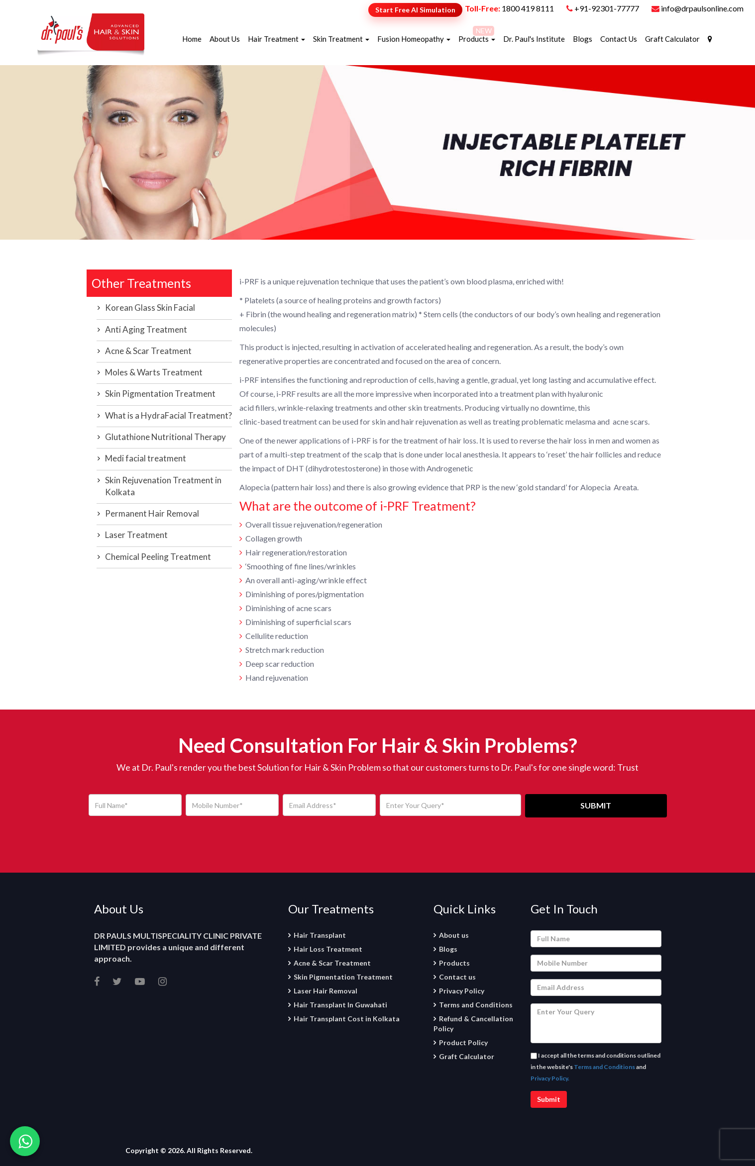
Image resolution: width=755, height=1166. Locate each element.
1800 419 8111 (528, 8)
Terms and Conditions (476, 1004)
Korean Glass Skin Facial (150, 307)
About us (454, 935)
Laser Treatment (136, 535)
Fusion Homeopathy (413, 38)
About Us (225, 38)
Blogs (582, 38)
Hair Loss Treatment (328, 949)
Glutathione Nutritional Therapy (165, 437)
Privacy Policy (461, 991)
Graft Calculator (672, 38)
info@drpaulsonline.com (697, 8)
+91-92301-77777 (607, 8)
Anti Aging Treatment (146, 329)
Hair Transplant (320, 935)
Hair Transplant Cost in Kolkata (347, 1018)
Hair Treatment (276, 38)
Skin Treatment (341, 38)
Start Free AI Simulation (415, 9)
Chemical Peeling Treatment (158, 556)
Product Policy (463, 1042)
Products (476, 38)
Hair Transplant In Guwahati (340, 1004)
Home (192, 38)
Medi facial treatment (145, 458)
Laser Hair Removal (325, 991)
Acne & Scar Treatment (148, 351)
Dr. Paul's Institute (534, 38)
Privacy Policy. (550, 1078)
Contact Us (618, 38)
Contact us (457, 977)
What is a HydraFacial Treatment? (168, 415)
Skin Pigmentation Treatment (160, 393)
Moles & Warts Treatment (154, 372)
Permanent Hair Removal (152, 513)
